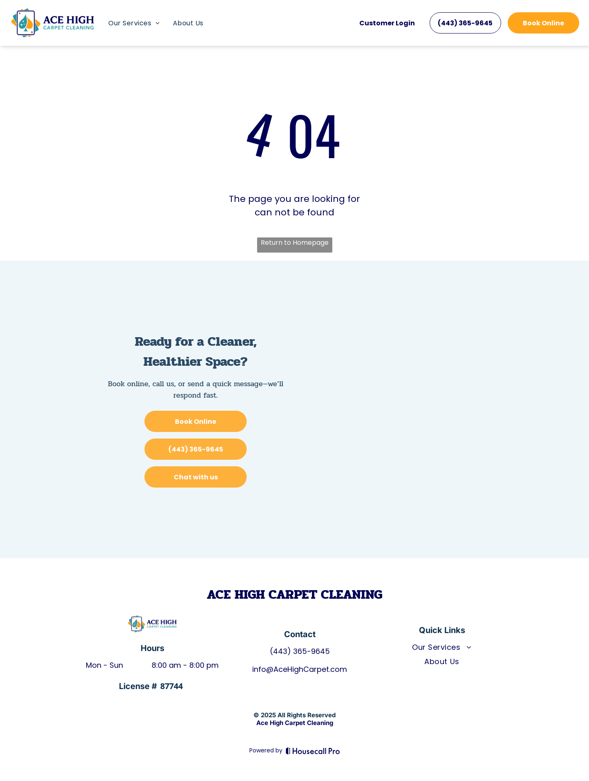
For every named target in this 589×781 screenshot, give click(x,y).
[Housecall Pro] (313, 751)
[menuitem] (134, 23)
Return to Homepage (295, 242)
